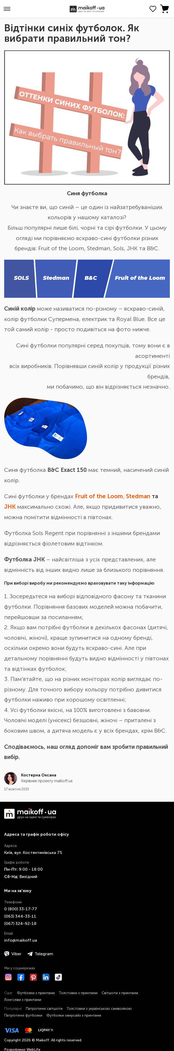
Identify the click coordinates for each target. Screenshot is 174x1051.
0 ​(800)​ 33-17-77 (20, 908)
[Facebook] (21, 977)
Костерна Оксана (38, 775)
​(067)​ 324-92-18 (20, 923)
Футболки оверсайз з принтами (73, 1015)
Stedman (138, 496)
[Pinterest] (33, 977)
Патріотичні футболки (23, 1015)
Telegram (40, 954)
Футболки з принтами (36, 993)
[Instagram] (8, 977)
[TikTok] (58, 977)
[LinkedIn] (46, 977)
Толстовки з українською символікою (99, 1008)
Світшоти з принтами (120, 993)
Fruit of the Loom (99, 496)
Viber (12, 954)
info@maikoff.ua (20, 940)
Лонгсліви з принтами (22, 999)
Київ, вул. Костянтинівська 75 (33, 852)
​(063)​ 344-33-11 (20, 916)
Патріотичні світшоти (44, 1008)
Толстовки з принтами (78, 993)
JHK (10, 506)
